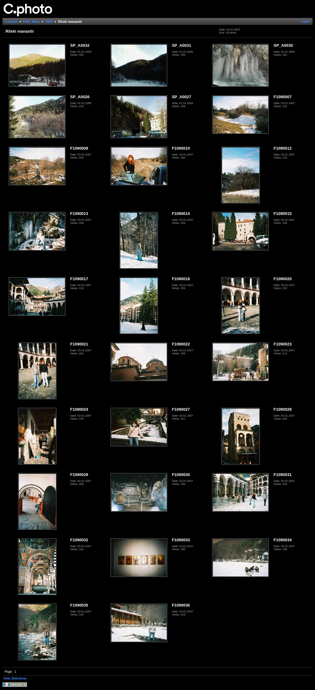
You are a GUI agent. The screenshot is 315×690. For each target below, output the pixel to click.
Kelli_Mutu (31, 21)
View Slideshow (14, 678)
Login (305, 21)
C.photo (11, 21)
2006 (49, 21)
